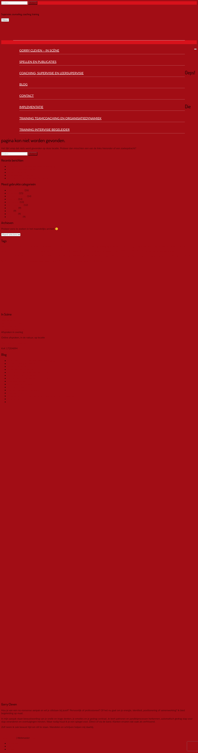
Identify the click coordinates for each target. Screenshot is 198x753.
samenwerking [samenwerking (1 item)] (155, 256)
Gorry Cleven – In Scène (39, 50)
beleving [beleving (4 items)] (92, 246)
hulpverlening (14, 216)
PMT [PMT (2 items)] (113, 255)
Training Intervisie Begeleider (44, 129)
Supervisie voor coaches (20, 175)
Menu (5, 20)
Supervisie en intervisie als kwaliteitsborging (31, 166)
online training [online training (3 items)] (61, 255)
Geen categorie (15, 190)
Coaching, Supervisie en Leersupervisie (51, 73)
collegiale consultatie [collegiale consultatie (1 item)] (160, 247)
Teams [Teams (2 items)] (53, 260)
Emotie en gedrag (16, 196)
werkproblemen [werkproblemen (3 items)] (67, 260)
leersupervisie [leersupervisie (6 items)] (132, 250)
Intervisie (12, 213)
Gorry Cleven (7, 8)
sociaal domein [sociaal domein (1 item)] (166, 256)
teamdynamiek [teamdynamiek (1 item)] (44, 261)
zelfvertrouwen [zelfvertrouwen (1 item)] (82, 261)
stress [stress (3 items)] (4, 260)
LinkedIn (12, 749)
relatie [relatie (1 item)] (137, 256)
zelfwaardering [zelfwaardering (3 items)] (98, 260)
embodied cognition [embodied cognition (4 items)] (23, 250)
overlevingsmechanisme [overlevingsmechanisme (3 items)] (86, 255)
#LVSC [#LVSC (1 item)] (30, 247)
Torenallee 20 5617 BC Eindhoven (12, 322)
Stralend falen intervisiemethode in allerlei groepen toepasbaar (41, 395)
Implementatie (31, 107)
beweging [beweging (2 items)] (104, 246)
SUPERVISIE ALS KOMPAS (22, 375)
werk (10, 210)
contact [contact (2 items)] (173, 246)
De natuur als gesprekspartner (23, 169)
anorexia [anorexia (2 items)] (47, 246)
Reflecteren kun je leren (20, 384)
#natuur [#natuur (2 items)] (38, 246)
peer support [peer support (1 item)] (105, 256)
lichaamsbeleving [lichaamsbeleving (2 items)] (165, 251)
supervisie (12, 193)
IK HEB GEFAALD (17, 386)
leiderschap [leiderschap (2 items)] (150, 251)
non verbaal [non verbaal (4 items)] (44, 255)
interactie (12, 207)
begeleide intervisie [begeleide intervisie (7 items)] (69, 245)
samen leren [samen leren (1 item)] (144, 256)
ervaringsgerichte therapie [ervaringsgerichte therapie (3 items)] (80, 250)
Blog (23, 84)
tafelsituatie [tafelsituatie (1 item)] (34, 261)
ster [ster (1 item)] (195, 256)
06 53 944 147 (9, 326)
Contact (26, 95)
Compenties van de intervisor (23, 389)
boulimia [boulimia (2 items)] (114, 246)
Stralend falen (14, 398)
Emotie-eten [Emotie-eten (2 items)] (44, 251)
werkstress (13, 201)
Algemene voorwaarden (14, 342)
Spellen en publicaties (37, 61)
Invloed (11, 401)
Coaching (12, 198)
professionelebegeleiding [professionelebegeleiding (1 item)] (126, 256)
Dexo (33, 737)
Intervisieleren (15, 392)
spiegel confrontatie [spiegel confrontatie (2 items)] (182, 255)
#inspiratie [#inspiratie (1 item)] (5, 247)
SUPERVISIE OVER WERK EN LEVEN (27, 178)
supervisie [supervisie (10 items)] (19, 260)
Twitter (11, 746)
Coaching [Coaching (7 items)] (127, 245)
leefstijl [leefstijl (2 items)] (116, 251)
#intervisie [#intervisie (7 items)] (18, 245)
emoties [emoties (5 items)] (58, 250)
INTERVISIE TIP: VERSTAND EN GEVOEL (29, 378)
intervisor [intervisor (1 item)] (108, 251)
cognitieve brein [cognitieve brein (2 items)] (144, 246)
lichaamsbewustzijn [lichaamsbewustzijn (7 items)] (18, 255)
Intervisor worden (17, 381)
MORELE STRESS (16, 172)
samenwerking (15, 204)
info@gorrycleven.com (13, 329)
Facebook (12, 743)
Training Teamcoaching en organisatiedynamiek (60, 118)
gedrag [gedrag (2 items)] (100, 251)
